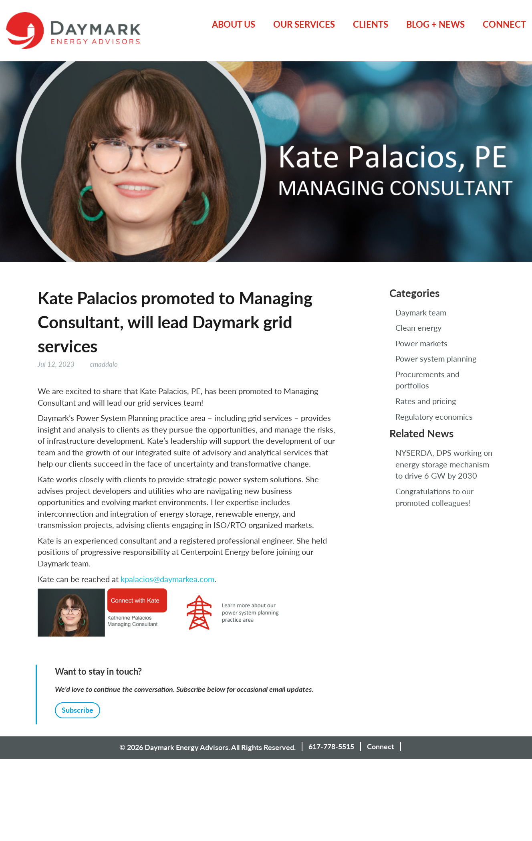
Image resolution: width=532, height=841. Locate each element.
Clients (370, 24)
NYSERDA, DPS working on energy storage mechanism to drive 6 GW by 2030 (443, 464)
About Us (233, 24)
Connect (504, 24)
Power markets (421, 343)
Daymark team (420, 312)
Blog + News (435, 24)
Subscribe (77, 710)
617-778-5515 (331, 746)
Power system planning (435, 358)
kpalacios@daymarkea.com (167, 579)
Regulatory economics (434, 416)
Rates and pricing (425, 401)
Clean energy (418, 327)
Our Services (304, 24)
